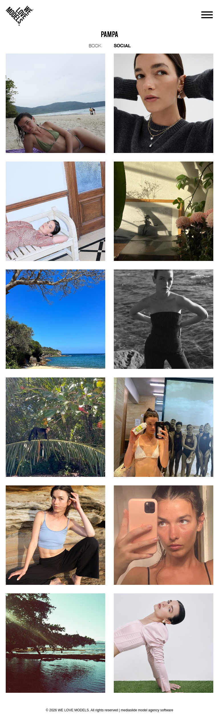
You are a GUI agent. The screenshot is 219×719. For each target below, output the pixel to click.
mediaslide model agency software (147, 710)
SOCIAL (122, 45)
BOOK (95, 45)
